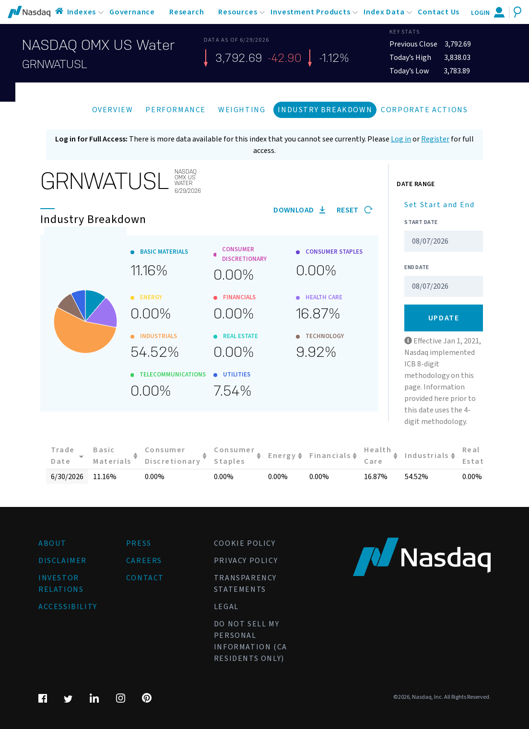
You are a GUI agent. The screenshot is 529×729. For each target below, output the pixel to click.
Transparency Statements (245, 584)
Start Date (420, 222)
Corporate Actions (424, 110)
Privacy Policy (246, 560)
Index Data (384, 12)
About (52, 543)
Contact (145, 578)
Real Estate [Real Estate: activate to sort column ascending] (475, 456)
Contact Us (438, 12)
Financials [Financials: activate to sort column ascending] (330, 455)
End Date (416, 267)
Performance (175, 110)
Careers (144, 560)
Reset (355, 210)
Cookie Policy (245, 543)
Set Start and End (439, 205)
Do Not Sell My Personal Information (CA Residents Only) (250, 641)
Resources (237, 12)
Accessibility (67, 606)
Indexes (81, 12)
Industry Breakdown (325, 110)
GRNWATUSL (54, 64)
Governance (132, 12)
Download (299, 210)
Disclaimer (62, 560)
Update (443, 318)
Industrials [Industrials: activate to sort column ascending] (427, 455)
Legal (226, 606)
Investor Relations (60, 584)
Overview (112, 110)
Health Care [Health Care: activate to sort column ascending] (377, 456)
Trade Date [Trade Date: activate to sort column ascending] (63, 456)
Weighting (241, 110)
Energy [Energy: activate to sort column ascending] (282, 455)
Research (186, 12)
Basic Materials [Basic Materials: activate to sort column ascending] (112, 456)
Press (139, 543)
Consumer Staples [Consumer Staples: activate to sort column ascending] (234, 456)
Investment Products (310, 12)
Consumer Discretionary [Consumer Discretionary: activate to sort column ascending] (173, 456)
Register (435, 139)
